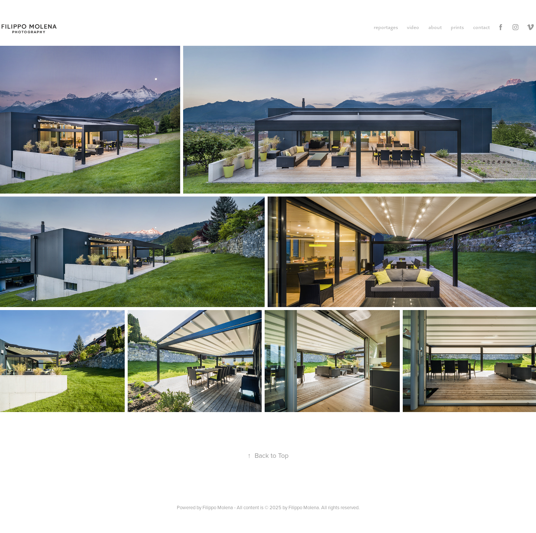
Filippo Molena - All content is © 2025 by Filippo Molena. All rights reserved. (281, 507)
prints (457, 27)
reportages (386, 27)
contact (481, 27)
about (435, 27)
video (413, 27)
